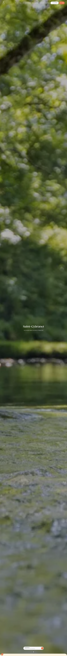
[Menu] (62, 3)
